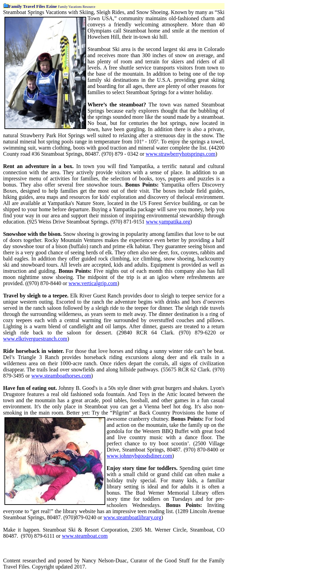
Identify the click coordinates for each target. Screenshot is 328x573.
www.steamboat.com (85, 536)
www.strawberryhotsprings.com (180, 154)
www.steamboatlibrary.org (132, 517)
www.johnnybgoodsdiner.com (139, 456)
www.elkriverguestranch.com (35, 339)
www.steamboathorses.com (61, 376)
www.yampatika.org (168, 222)
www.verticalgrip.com (93, 283)
